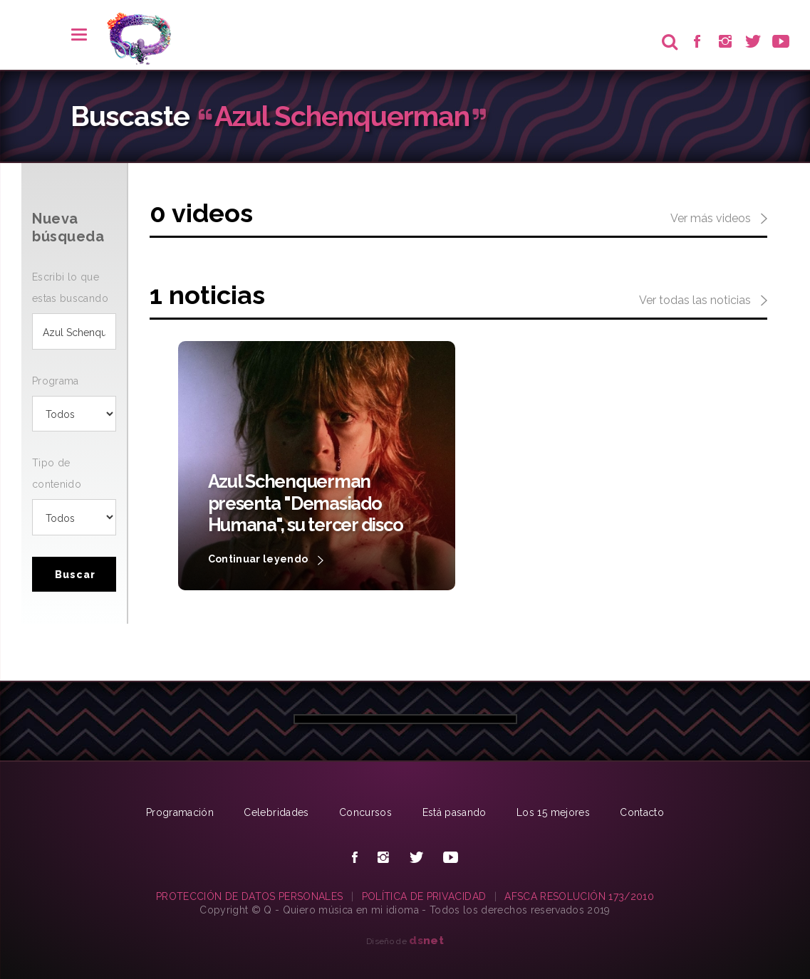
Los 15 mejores (553, 812)
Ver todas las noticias (703, 301)
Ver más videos (718, 219)
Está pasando (454, 812)
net (426, 940)
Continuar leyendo (265, 560)
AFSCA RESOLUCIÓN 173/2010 (579, 896)
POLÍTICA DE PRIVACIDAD (424, 896)
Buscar (75, 574)
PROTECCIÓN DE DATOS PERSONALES (249, 896)
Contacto (642, 812)
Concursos (365, 812)
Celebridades (276, 812)
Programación (180, 812)
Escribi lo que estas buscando (70, 287)
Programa (55, 381)
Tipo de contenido (56, 473)
